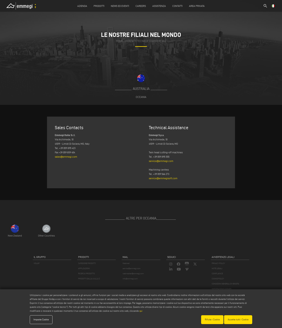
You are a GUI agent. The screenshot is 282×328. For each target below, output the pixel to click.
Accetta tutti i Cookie (238, 319)
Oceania (141, 97)
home (119, 41)
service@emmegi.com (161, 161)
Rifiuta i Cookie (212, 319)
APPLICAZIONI (84, 268)
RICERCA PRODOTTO (86, 273)
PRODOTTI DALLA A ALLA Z (89, 279)
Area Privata (197, 6)
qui (140, 311)
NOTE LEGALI (217, 268)
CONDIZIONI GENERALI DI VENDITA (225, 284)
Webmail (126, 263)
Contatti (177, 6)
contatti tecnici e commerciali (145, 41)
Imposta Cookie (41, 319)
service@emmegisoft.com (163, 178)
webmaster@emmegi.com (133, 273)
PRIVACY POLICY (218, 263)
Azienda (82, 6)
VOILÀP (37, 263)
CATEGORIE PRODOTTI (87, 263)
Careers (141, 6)
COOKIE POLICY (218, 279)
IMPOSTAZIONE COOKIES (221, 289)
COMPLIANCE (217, 273)
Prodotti (99, 6)
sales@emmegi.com (66, 156)
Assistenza (159, 6)
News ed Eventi (120, 6)
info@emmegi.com (130, 279)
